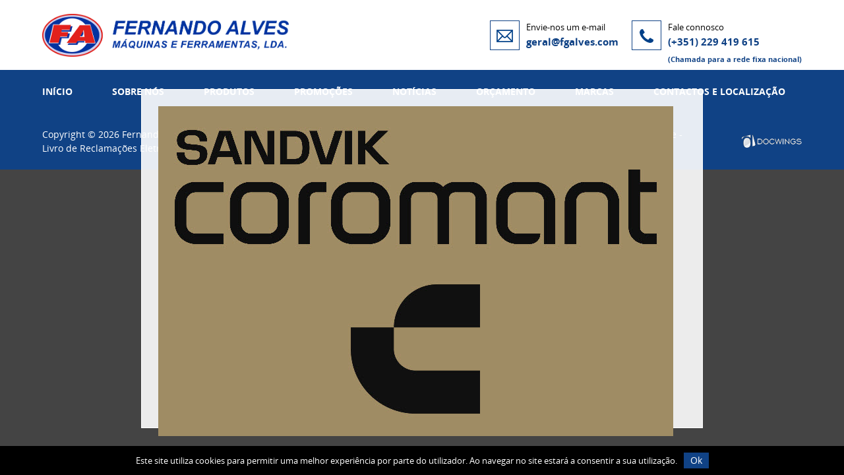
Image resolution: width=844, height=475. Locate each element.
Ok (696, 460)
